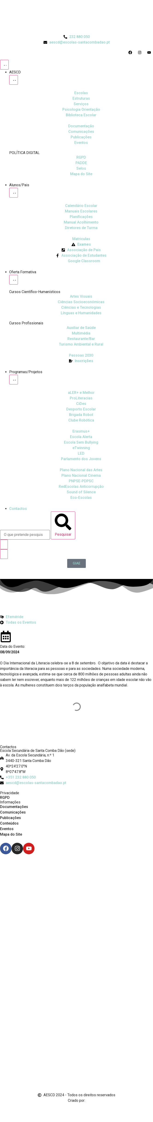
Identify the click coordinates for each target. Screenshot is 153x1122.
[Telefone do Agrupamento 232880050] (77, 37)
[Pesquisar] (63, 525)
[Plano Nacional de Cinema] (81, 470)
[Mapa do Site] (81, 174)
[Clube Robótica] (81, 409)
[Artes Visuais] (81, 296)
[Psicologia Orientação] (81, 109)
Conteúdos (9, 823)
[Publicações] (81, 137)
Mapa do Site (11, 834)
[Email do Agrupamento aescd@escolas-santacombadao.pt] (76, 42)
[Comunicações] (81, 131)
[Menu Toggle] (4, 65)
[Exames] (81, 244)
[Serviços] (81, 104)
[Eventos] (81, 142)
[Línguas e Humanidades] (81, 313)
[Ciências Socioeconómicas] (81, 302)
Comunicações (13, 812)
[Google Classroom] (81, 261)
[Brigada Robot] (81, 415)
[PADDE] (81, 163)
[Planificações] (81, 217)
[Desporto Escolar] (81, 398)
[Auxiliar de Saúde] (81, 328)
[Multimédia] (81, 333)
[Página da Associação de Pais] (81, 250)
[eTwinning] (81, 448)
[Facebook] (6, 848)
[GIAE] (76, 563)
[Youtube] (29, 848)
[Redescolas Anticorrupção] (81, 486)
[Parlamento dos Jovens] (81, 453)
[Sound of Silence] (81, 492)
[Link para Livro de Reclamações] (76, 1061)
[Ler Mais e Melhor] (81, 392)
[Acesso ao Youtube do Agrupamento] (150, 52)
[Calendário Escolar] (81, 206)
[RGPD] (81, 157)
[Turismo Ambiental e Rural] (81, 339)
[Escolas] (81, 93)
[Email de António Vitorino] (6, 1109)
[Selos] (81, 168)
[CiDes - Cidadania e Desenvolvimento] (81, 404)
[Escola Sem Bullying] (81, 437)
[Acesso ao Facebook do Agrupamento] (131, 52)
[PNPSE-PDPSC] (81, 481)
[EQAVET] (81, 355)
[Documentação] (81, 126)
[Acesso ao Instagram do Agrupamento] (141, 52)
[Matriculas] (81, 239)
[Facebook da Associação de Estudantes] (81, 255)
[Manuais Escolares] (81, 211)
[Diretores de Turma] (81, 228)
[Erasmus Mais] (81, 431)
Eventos (7, 829)
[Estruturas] (81, 98)
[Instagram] (17, 848)
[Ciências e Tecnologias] (81, 307)
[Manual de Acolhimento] (81, 222)
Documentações (14, 807)
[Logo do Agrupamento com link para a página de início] (76, 17)
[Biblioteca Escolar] (81, 115)
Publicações (10, 818)
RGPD (5, 797)
